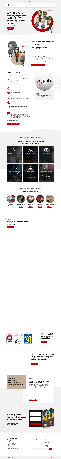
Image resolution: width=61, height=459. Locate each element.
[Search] (50, 449)
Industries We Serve (29, 4)
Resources (42, 4)
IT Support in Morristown (37, 439)
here (14, 116)
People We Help (36, 4)
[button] (27, 396)
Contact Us (52, 4)
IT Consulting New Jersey (37, 441)
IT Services (23, 4)
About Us (47, 4)
